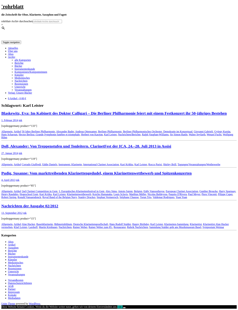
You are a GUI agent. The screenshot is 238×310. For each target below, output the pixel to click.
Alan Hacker (28, 224)
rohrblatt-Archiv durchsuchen (17, 21)
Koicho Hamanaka (102, 194)
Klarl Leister (20, 227)
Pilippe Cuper (225, 194)
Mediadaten (14, 298)
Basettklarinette (44, 224)
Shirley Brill (169, 164)
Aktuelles (13, 48)
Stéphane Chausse (129, 197)
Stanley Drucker (86, 197)
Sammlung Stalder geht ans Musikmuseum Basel (175, 227)
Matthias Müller (137, 194)
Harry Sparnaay (227, 191)
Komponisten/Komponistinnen (31, 72)
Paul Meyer (194, 194)
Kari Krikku (126, 164)
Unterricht (20, 86)
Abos (11, 54)
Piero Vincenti (209, 194)
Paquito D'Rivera (178, 194)
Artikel (17, 131)
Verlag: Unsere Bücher (20, 92)
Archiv (11, 57)
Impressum (14, 292)
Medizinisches (22, 77)
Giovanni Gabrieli (203, 131)
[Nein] (124, 307)
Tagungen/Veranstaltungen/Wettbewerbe (199, 164)
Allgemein (7, 131)
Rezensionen (21, 83)
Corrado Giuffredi (31, 164)
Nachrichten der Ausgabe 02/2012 (29, 206)
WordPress (34, 303)
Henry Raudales (9, 194)
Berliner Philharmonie (110, 131)
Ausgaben (13, 247)
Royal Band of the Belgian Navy (59, 197)
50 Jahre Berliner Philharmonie (38, 131)
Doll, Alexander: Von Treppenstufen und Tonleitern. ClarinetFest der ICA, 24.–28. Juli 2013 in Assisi (86, 146)
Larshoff (33, 227)
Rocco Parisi (155, 164)
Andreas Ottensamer (86, 131)
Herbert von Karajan (92, 134)
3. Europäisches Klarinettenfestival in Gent (81, 191)
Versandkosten (15, 280)
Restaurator (120, 227)
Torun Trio (145, 197)
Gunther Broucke (208, 191)
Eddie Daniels (49, 164)
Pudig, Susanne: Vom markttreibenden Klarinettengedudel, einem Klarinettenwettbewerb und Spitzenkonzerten (96, 173)
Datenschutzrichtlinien (20, 283)
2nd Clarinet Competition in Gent (39, 191)
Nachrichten (21, 80)
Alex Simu (111, 191)
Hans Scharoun (9, 134)
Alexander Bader (65, 131)
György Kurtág (222, 131)
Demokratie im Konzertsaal (178, 131)
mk (20, 120)
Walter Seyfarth (197, 134)
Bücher (18, 66)
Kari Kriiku (45, 194)
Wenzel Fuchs (214, 134)
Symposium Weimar (213, 227)
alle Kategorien (23, 60)
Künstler (19, 74)
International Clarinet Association (101, 164)
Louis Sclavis (121, 194)
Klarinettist (196, 224)
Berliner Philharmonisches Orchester (142, 131)
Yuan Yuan (181, 197)
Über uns (13, 51)
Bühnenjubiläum (63, 224)
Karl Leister (110, 134)
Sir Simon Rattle (179, 134)
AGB (11, 286)
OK (120, 307)
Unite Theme (8, 303)
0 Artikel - (17, 98)
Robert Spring (8, 197)
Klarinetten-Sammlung (176, 224)
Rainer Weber (80, 227)
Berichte (19, 63)
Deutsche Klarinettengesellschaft (90, 224)
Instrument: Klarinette (70, 164)
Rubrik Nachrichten (137, 227)
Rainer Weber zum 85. (100, 227)
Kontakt (12, 295)
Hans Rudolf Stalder (120, 224)
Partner (12, 289)
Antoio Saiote (125, 191)
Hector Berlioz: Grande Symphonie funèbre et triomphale (49, 134)
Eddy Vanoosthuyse (153, 191)
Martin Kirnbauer (48, 227)
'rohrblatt (12, 6)
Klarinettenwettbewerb (79, 194)
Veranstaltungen (23, 89)
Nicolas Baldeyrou (157, 194)
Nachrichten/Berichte (129, 134)
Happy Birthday (140, 224)
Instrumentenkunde (25, 69)
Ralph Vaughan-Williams (155, 134)
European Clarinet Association (182, 191)
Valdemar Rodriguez (163, 197)
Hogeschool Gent (29, 194)
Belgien (138, 191)
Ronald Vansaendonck (29, 197)
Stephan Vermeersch (107, 197)
